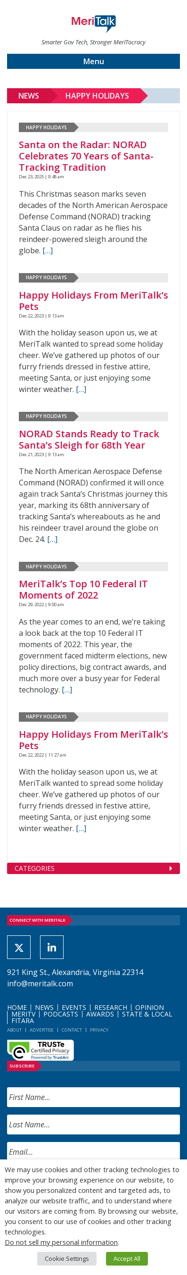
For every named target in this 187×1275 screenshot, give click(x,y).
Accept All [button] (127, 1258)
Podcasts (60, 1013)
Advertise (42, 1030)
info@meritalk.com (40, 983)
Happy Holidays (97, 96)
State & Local (147, 1013)
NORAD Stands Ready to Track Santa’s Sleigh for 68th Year (89, 439)
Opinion (149, 1007)
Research (110, 1007)
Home (17, 1007)
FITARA (22, 1020)
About (14, 1030)
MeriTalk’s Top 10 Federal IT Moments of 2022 (83, 589)
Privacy (99, 1030)
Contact (72, 1030)
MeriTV (23, 1013)
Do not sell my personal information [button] (61, 1242)
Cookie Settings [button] (67, 1258)
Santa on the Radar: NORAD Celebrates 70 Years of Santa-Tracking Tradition (86, 156)
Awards (100, 1013)
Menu (93, 61)
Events (74, 1007)
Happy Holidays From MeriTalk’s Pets (93, 301)
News (28, 96)
